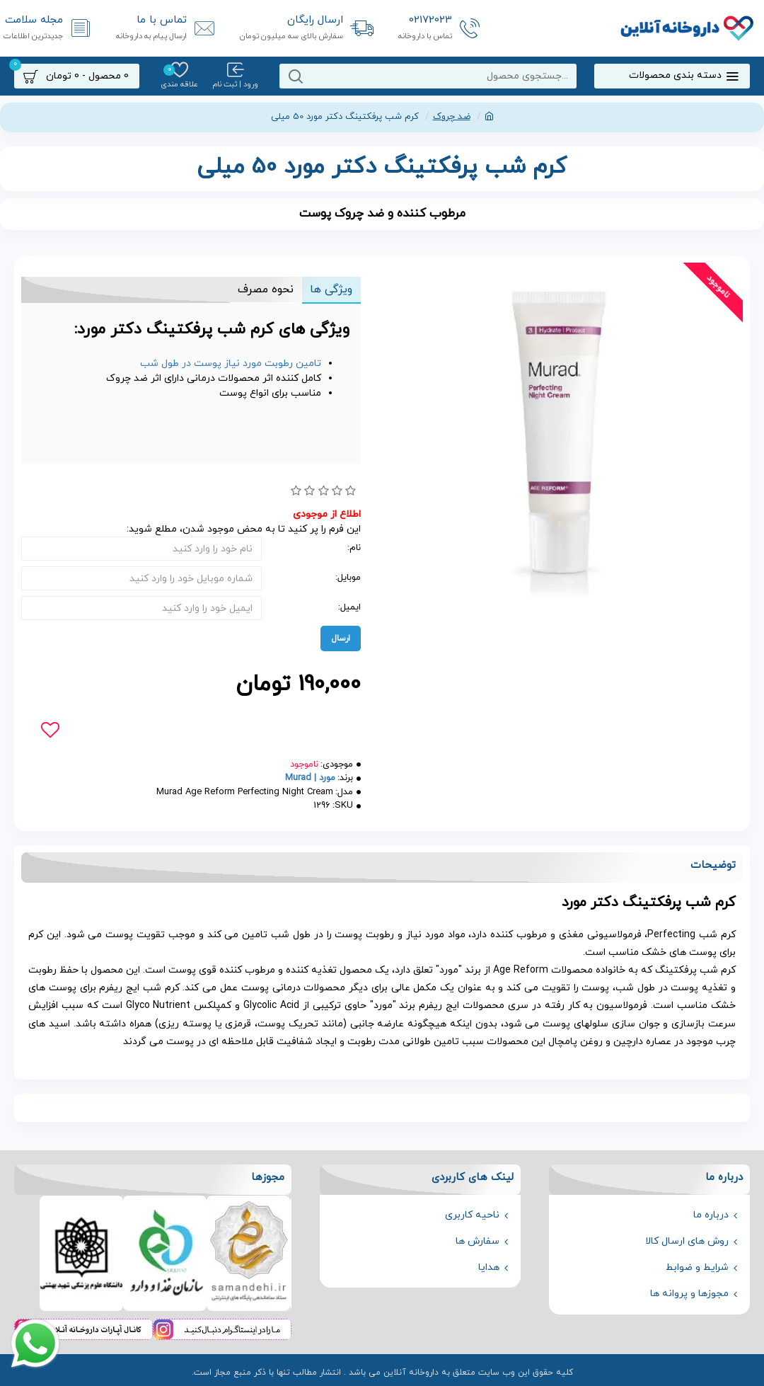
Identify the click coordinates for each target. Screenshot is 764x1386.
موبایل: (348, 577)
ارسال (340, 638)
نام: (354, 548)
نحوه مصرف (265, 289)
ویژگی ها (331, 289)
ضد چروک (451, 116)
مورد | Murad (310, 778)
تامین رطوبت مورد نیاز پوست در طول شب (230, 363)
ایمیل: (349, 607)
